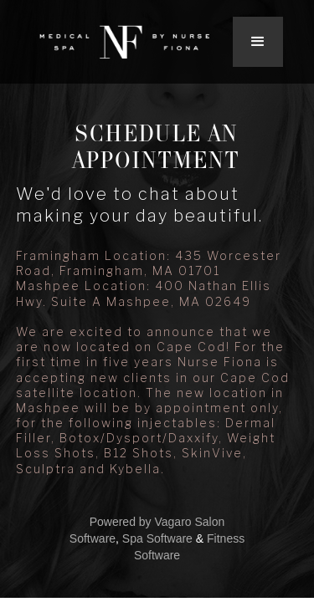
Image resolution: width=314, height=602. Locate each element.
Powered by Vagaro (141, 521)
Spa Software (157, 538)
